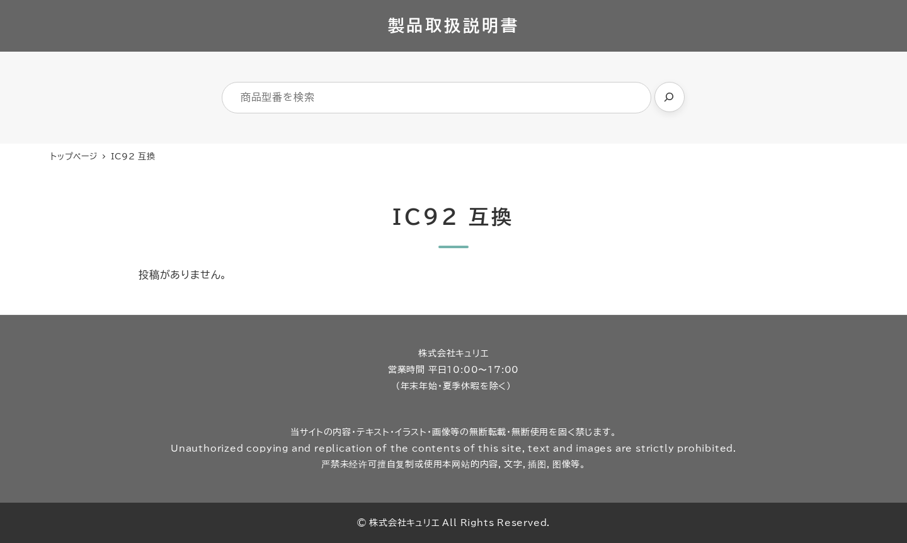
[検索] (669, 97)
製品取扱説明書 (454, 25)
